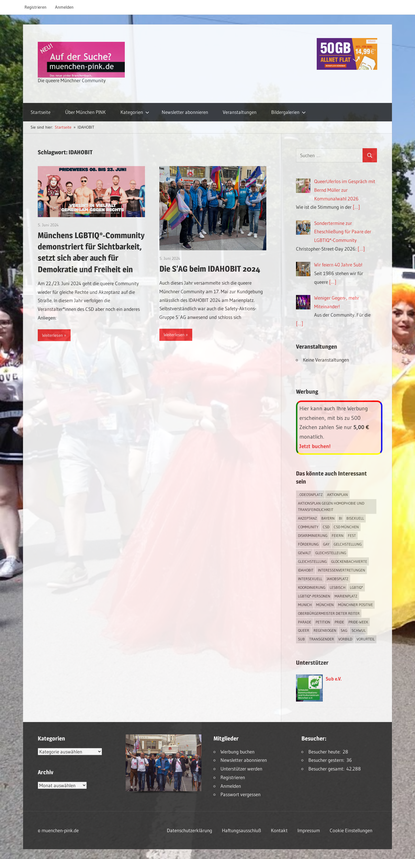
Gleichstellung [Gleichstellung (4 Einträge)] (312, 561)
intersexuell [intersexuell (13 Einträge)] (310, 578)
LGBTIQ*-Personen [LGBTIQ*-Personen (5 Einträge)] (314, 596)
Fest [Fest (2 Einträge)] (352, 535)
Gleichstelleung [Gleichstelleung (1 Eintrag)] (330, 552)
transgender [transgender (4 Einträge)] (321, 639)
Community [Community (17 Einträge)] (308, 527)
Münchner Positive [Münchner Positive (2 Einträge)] (355, 604)
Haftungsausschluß (241, 830)
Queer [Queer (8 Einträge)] (303, 630)
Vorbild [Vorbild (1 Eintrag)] (345, 639)
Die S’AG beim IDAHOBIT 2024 (209, 269)
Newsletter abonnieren (185, 112)
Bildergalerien (288, 112)
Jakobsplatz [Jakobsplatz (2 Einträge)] (337, 578)
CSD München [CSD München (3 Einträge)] (346, 527)
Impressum (308, 830)
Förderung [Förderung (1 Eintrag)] (308, 544)
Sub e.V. (334, 679)
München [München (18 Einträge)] (325, 604)
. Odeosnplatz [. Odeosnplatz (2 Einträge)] (310, 494)
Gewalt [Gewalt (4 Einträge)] (304, 552)
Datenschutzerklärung (189, 830)
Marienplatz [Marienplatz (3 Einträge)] (346, 596)
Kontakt (279, 830)
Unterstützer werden (241, 769)
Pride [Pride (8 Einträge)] (339, 622)
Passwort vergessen (240, 794)
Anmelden (64, 7)
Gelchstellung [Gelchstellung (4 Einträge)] (348, 544)
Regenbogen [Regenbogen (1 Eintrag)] (325, 630)
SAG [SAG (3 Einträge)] (344, 630)
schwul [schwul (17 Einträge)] (359, 630)
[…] (356, 207)
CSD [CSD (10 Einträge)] (326, 527)
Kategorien (134, 112)
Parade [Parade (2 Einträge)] (304, 622)
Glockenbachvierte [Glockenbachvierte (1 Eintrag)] (349, 561)
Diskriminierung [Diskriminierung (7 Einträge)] (312, 535)
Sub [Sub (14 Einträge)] (301, 639)
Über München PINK (85, 112)
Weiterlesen (52, 335)
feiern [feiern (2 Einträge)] (338, 535)
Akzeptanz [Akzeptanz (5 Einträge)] (307, 518)
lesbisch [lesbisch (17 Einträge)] (338, 587)
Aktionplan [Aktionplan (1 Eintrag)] (337, 494)
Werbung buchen (237, 752)
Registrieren (35, 7)
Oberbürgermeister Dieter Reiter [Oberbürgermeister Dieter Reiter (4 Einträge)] (329, 613)
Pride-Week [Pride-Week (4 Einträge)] (358, 622)
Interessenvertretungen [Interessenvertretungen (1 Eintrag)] (341, 570)
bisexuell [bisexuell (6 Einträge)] (355, 518)
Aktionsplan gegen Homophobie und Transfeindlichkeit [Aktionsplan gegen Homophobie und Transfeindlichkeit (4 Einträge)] (331, 506)
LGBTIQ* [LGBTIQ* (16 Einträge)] (356, 587)
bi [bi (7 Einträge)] (340, 518)
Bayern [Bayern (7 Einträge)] (328, 518)
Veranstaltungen (239, 112)
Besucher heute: (325, 752)
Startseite (40, 112)
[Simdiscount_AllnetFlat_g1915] (347, 68)
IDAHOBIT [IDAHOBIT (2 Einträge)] (306, 570)
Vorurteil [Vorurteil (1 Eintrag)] (365, 639)
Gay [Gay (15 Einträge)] (326, 544)
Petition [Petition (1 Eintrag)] (323, 622)
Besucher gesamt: (327, 769)
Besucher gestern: (327, 760)
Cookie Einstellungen (351, 830)
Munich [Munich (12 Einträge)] (305, 604)
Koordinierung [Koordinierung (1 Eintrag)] (311, 587)
